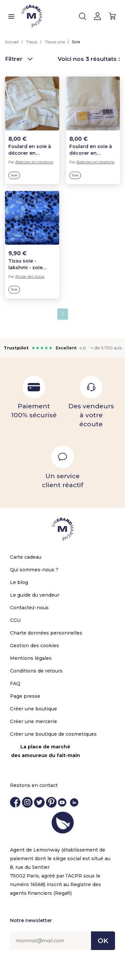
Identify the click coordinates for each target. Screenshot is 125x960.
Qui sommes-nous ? (34, 570)
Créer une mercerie (33, 721)
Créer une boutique (33, 709)
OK (103, 941)
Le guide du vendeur (34, 595)
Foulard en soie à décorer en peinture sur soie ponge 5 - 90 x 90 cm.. (90, 149)
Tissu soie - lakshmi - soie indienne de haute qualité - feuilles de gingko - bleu (31, 264)
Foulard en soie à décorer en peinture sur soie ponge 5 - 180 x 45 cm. (30, 149)
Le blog (19, 582)
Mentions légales (31, 658)
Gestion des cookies (34, 646)
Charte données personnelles (46, 633)
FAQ (15, 683)
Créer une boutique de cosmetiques (53, 734)
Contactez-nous (29, 608)
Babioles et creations (34, 162)
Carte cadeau (25, 557)
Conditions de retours (36, 671)
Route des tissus (29, 276)
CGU (15, 620)
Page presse (25, 696)
